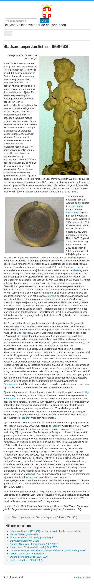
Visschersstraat (74, 212)
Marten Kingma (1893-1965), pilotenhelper (32, 537)
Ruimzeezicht (10, 384)
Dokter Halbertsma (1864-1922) (26, 560)
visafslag (77, 270)
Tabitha (25, 417)
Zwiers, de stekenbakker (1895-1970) (29, 556)
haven (74, 191)
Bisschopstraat (24, 332)
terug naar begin (81, 577)
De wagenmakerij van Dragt (24, 540)
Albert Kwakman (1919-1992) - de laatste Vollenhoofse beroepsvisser (45, 531)
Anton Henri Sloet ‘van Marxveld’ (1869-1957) (33, 547)
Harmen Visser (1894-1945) (24, 534)
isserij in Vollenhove (15, 153)
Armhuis (11, 398)
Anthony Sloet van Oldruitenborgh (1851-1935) (34, 544)
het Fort (56, 426)
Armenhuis (50, 296)
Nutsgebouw (32, 477)
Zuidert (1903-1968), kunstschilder (27, 553)
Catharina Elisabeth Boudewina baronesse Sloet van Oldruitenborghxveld (48, 550)
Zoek (44, 20)
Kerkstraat (77, 206)
